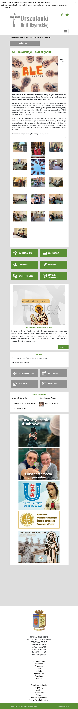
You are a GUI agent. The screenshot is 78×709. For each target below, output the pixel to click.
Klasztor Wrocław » (52, 403)
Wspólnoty (39, 688)
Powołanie (39, 676)
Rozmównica (39, 693)
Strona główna (14, 37)
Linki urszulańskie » (19, 408)
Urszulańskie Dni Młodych (39, 700)
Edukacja (39, 695)
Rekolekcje (39, 666)
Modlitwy (39, 690)
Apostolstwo (39, 674)
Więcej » (63, 347)
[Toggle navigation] (65, 31)
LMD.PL (66, 706)
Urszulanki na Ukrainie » (49, 398)
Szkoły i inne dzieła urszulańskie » (24, 403)
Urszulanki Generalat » (20, 398)
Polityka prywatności (39, 698)
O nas (39, 669)
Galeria (39, 671)
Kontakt (39, 679)
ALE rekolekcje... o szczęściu (40, 37)
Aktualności (25, 37)
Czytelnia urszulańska (39, 685)
